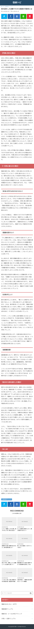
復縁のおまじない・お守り (9, 604)
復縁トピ (17, 2)
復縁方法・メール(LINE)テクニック (12, 613)
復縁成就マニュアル (7, 499)
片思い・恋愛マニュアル (9, 618)
